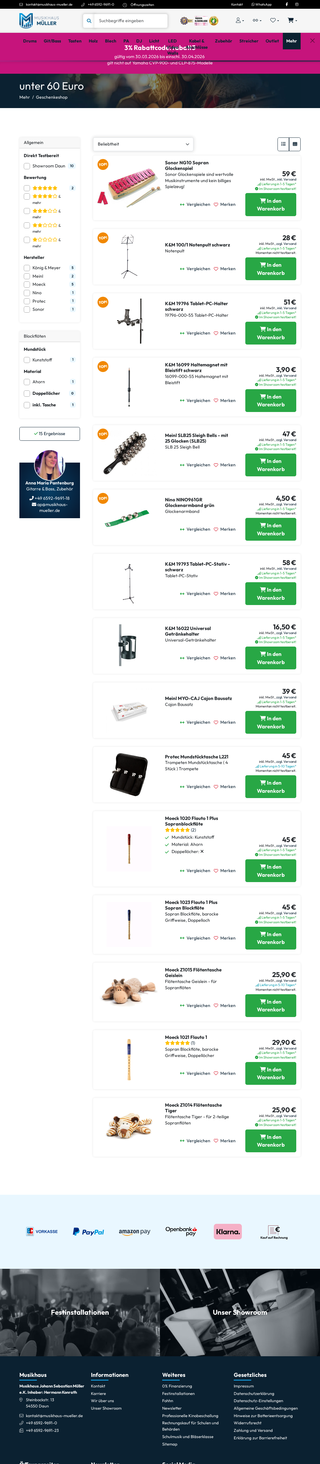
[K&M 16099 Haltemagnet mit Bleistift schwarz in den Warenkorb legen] (270, 425)
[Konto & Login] (239, 20)
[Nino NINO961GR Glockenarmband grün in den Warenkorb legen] (270, 553)
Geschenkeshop (52, 121)
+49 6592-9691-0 (101, 4)
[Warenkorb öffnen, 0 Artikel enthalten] (293, 20)
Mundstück (35, 373)
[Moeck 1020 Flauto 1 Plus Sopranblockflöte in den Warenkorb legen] (270, 895)
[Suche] (131, 21)
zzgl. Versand (286, 268)
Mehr (24, 121)
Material (32, 396)
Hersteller (34, 282)
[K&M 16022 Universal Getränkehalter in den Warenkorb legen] (270, 682)
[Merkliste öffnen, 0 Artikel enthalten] (274, 20)
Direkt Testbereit (41, 179)
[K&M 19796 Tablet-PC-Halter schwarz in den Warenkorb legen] (270, 357)
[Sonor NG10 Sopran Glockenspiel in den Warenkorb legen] (270, 228)
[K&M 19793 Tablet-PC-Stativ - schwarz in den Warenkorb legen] (270, 618)
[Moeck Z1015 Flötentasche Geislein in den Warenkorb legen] (270, 1030)
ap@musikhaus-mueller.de (52, 532)
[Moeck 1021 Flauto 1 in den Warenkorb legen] (270, 1097)
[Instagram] (296, 4)
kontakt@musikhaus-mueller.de (49, 4)
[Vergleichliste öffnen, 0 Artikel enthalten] (257, 20)
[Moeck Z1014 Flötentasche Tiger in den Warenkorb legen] (270, 1165)
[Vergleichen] (197, 229)
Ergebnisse (49, 458)
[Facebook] (287, 4)
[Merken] (226, 229)
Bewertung (35, 202)
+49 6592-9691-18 (52, 522)
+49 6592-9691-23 (42, 1454)
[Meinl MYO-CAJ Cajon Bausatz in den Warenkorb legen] (270, 746)
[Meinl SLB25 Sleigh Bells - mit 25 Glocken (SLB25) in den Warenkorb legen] (270, 489)
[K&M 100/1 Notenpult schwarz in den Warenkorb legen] (270, 293)
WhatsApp (262, 4)
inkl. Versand (286, 203)
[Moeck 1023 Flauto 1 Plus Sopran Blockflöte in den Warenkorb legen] (270, 962)
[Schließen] (312, 69)
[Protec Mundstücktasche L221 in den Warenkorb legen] (270, 811)
